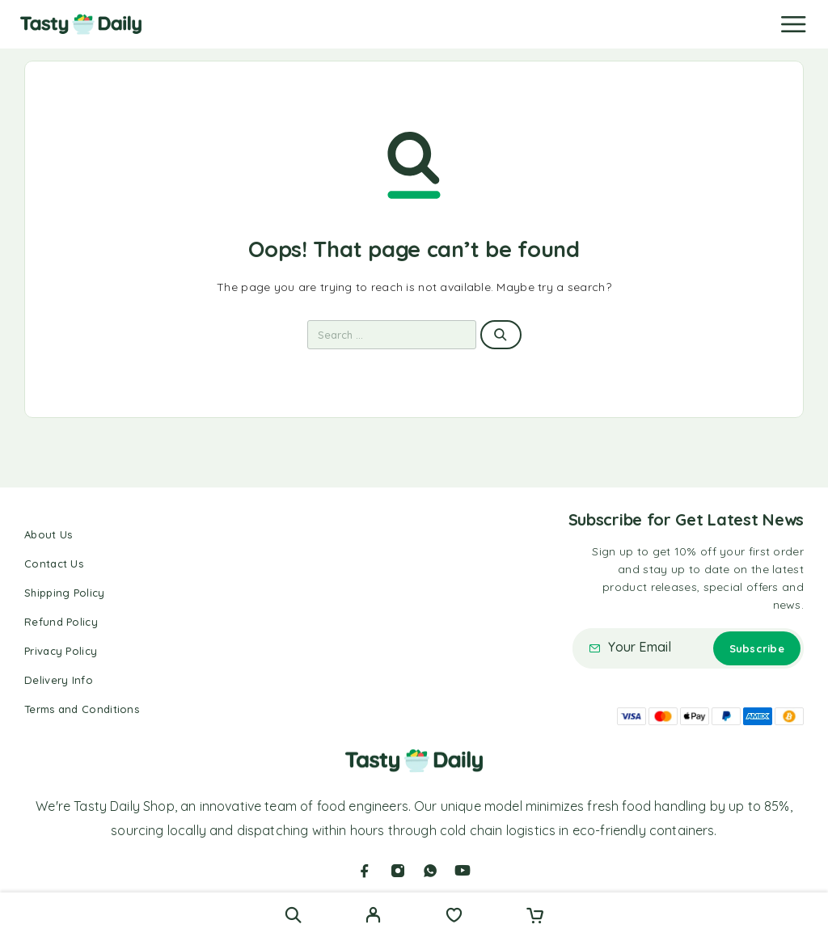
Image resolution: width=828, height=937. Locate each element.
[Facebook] (365, 871)
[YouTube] (462, 871)
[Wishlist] (454, 916)
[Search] (293, 914)
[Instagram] (398, 871)
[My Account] (373, 916)
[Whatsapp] (430, 871)
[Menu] (793, 24)
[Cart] (534, 916)
